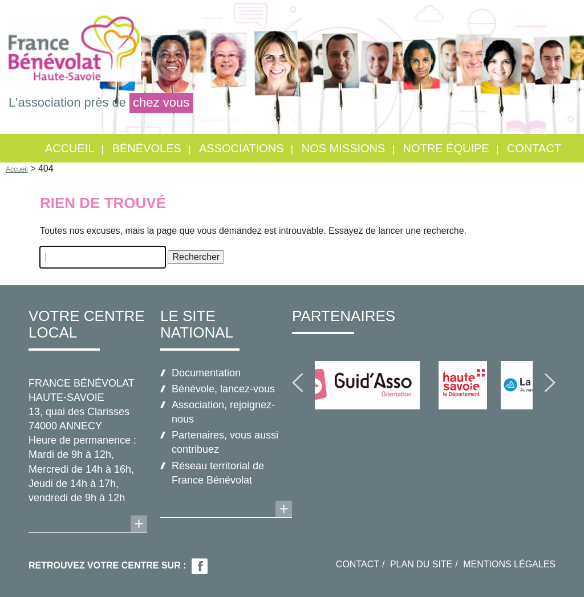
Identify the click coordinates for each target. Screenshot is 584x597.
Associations (241, 148)
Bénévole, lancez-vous (223, 389)
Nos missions (344, 148)
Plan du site (421, 564)
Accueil (70, 148)
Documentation (206, 373)
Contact (534, 148)
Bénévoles (146, 148)
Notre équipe (446, 148)
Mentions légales (509, 564)
